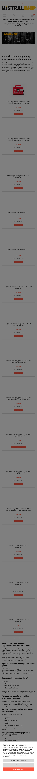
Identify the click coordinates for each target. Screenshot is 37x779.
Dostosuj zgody (18, 765)
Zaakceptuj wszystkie (18, 769)
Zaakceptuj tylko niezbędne (18, 760)
